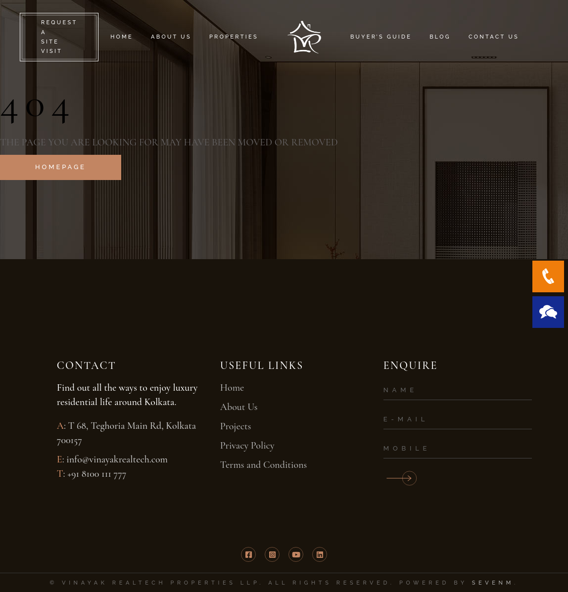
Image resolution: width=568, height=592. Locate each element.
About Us (239, 407)
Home (232, 388)
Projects (235, 426)
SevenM (493, 583)
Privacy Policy (247, 446)
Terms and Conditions (263, 465)
